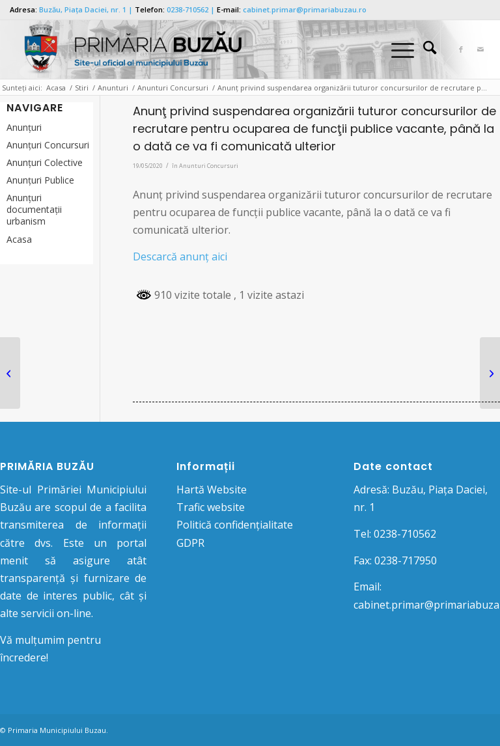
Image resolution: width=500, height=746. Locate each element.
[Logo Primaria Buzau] (127, 49)
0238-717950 (405, 560)
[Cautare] (423, 49)
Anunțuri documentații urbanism (34, 209)
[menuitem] (423, 49)
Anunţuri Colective (45, 162)
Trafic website (210, 507)
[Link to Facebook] (461, 49)
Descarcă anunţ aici (180, 256)
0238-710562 (187, 9)
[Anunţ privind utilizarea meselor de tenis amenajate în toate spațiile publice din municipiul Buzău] (10, 373)
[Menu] (396, 49)
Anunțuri (24, 127)
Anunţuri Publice (40, 180)
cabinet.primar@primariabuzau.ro (305, 9)
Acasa (19, 239)
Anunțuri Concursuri (48, 145)
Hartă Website (211, 489)
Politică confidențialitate (234, 525)
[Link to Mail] (480, 49)
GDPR (190, 543)
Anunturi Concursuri (208, 165)
